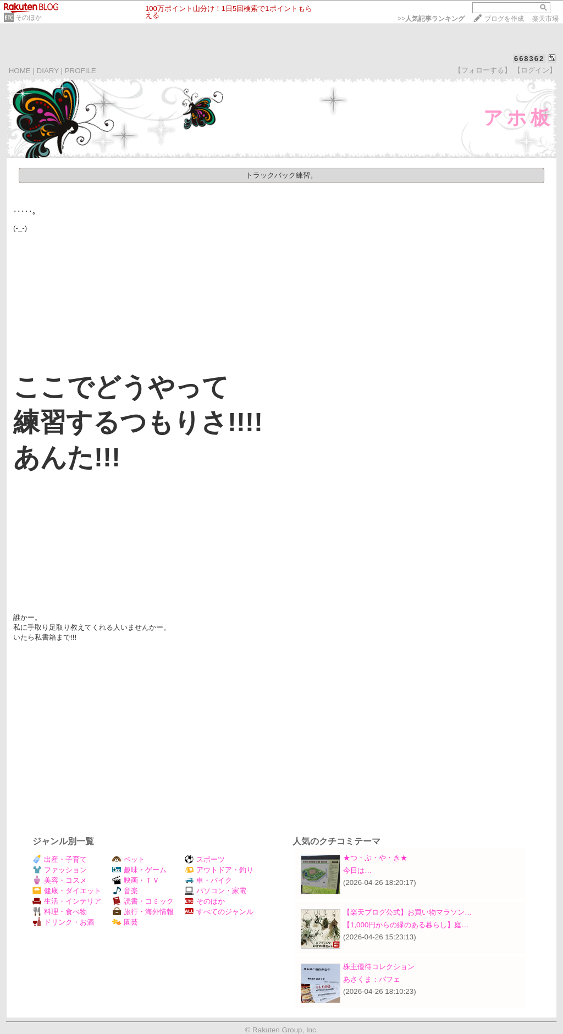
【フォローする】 (482, 70)
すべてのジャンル (219, 912)
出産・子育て (59, 859)
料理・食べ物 (59, 912)
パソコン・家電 (215, 891)
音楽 (125, 891)
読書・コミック (143, 901)
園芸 (125, 922)
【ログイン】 (535, 70)
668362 (529, 58)
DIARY (48, 71)
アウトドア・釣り (219, 870)
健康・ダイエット (66, 891)
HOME (20, 71)
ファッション (59, 870)
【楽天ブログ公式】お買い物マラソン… (407, 912)
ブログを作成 (504, 19)
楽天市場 (545, 19)
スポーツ (205, 859)
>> (431, 19)
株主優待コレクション (379, 967)
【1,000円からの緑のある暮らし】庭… (406, 925)
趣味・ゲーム (139, 870)
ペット (128, 859)
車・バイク (208, 880)
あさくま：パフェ (371, 979)
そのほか (28, 17)
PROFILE (80, 71)
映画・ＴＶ (135, 880)
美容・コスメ (59, 880)
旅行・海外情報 (143, 912)
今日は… (357, 870)
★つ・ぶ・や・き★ (375, 858)
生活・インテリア (66, 901)
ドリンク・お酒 (63, 922)
